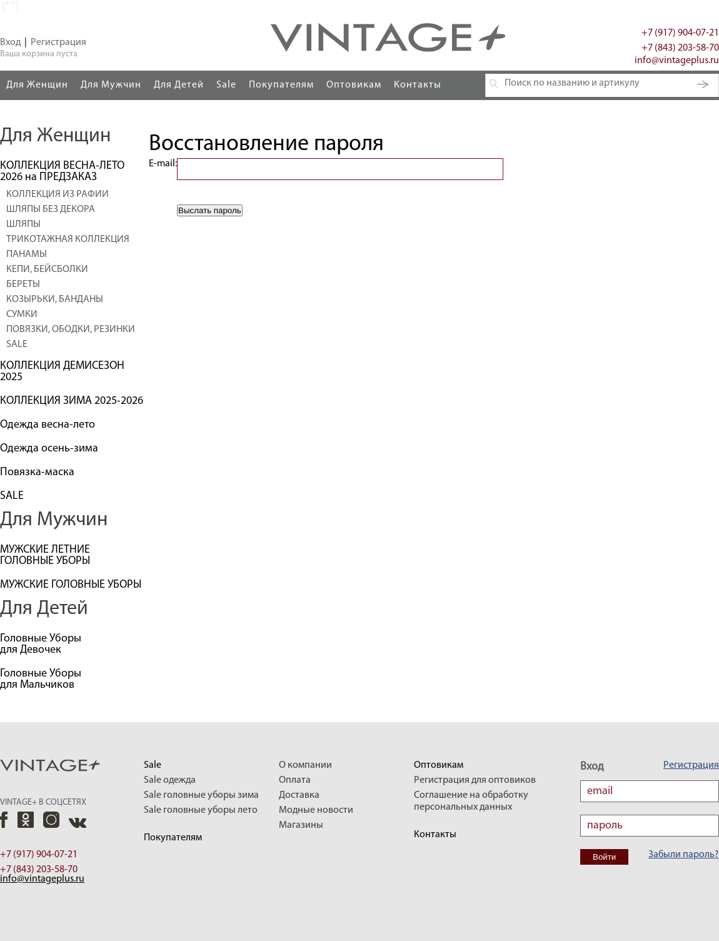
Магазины (301, 825)
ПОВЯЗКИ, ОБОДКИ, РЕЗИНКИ (70, 329)
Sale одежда (170, 780)
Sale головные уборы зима (201, 795)
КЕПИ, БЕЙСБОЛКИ (47, 269)
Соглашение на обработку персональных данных (471, 801)
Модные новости (316, 810)
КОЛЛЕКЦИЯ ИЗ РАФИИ (57, 194)
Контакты (417, 85)
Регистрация (58, 43)
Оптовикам (353, 85)
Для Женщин (37, 85)
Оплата (295, 780)
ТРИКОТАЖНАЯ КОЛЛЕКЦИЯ (67, 239)
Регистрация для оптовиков (475, 780)
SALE (17, 344)
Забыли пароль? (683, 855)
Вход (10, 43)
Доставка (299, 795)
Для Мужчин (111, 85)
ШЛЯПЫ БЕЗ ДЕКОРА (50, 209)
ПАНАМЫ (26, 254)
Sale (226, 85)
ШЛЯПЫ (23, 224)
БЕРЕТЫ (23, 284)
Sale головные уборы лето (201, 810)
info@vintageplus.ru (677, 61)
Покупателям (281, 85)
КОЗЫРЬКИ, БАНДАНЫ (54, 299)
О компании (305, 765)
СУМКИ (22, 314)
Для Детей (179, 85)
